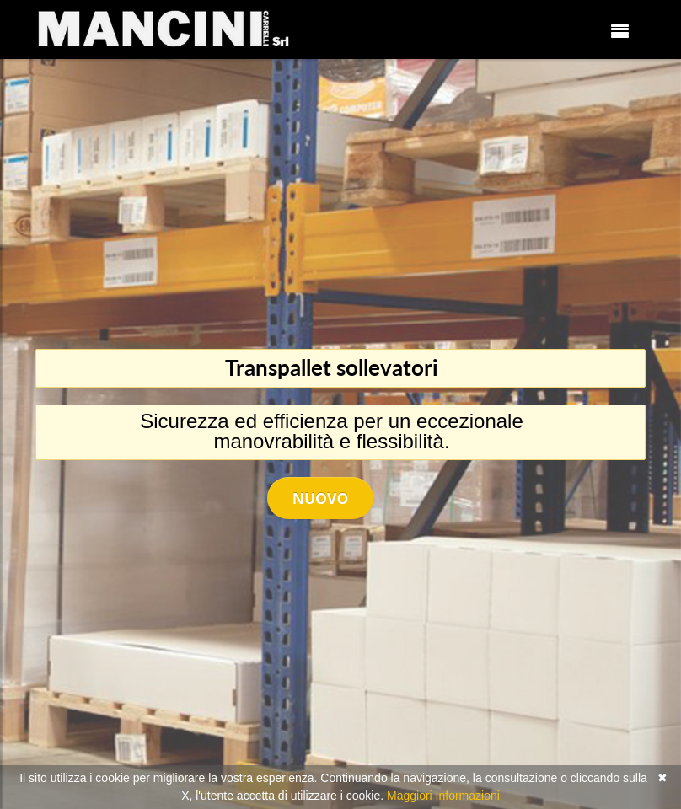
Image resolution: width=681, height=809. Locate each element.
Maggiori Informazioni (443, 795)
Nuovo (320, 498)
